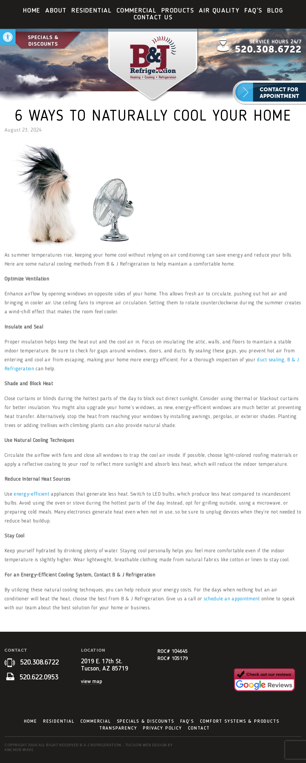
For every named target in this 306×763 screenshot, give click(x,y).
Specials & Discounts (43, 41)
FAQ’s (253, 10)
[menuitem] (32, 10)
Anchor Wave (19, 750)
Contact (199, 728)
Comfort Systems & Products (239, 721)
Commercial (137, 10)
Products (177, 10)
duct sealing (270, 360)
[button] (8, 37)
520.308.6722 (268, 49)
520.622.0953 (32, 677)
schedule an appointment (232, 599)
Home (31, 10)
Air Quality (219, 10)
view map (91, 681)
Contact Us (153, 17)
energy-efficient (31, 494)
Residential (91, 10)
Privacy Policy (162, 728)
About (56, 10)
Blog (275, 10)
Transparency (118, 728)
